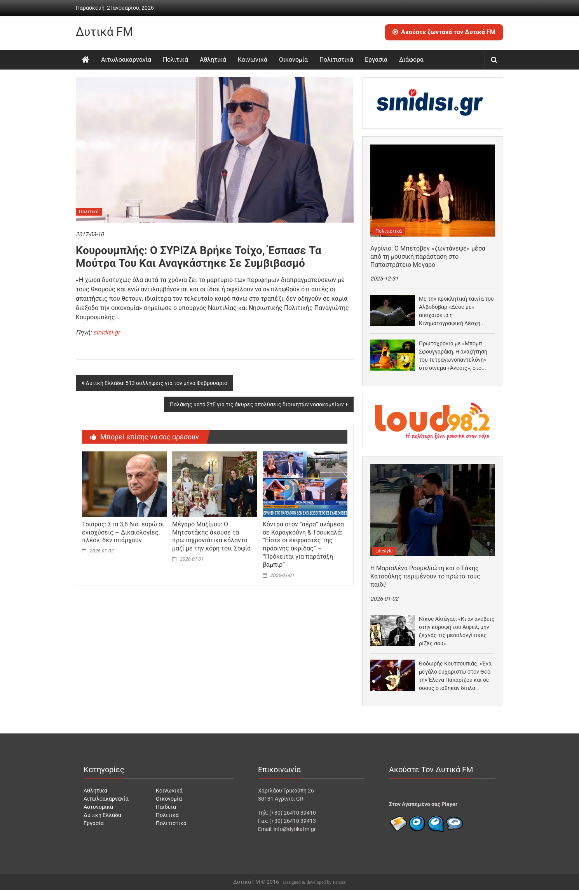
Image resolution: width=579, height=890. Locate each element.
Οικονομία (293, 59)
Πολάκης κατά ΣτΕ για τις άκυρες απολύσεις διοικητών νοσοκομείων (257, 404)
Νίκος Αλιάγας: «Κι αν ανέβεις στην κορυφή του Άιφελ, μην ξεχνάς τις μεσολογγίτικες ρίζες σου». (457, 631)
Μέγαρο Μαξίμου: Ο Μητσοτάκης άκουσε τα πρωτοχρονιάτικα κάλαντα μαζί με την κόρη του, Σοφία (211, 536)
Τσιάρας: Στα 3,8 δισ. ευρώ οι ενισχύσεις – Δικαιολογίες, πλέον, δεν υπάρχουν (123, 532)
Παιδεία (166, 807)
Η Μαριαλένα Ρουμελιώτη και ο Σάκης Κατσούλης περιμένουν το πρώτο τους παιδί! (425, 576)
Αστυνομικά (98, 807)
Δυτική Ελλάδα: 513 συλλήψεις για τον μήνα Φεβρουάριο (156, 383)
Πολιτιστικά (336, 59)
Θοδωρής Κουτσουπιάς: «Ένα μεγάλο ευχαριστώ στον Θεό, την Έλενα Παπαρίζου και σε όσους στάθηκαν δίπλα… (455, 675)
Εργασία (376, 59)
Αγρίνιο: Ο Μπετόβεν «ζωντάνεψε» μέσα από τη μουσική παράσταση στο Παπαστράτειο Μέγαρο (427, 256)
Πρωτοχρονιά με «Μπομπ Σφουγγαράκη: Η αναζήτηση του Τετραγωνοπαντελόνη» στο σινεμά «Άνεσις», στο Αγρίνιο (453, 356)
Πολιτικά (175, 59)
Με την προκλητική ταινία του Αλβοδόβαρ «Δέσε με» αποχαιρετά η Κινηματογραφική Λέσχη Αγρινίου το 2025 (456, 311)
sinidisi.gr (106, 332)
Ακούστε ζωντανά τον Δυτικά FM (443, 32)
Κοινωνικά (252, 59)
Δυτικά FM (104, 31)
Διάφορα (411, 59)
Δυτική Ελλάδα (102, 815)
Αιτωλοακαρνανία (126, 59)
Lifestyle (383, 551)
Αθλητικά (213, 59)
